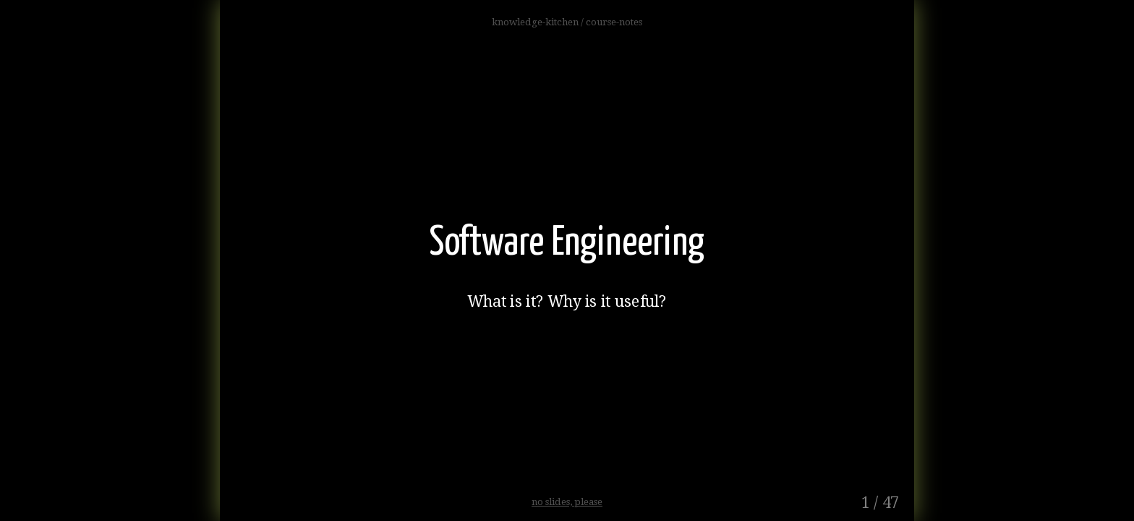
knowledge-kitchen (536, 22)
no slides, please (567, 501)
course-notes (614, 22)
